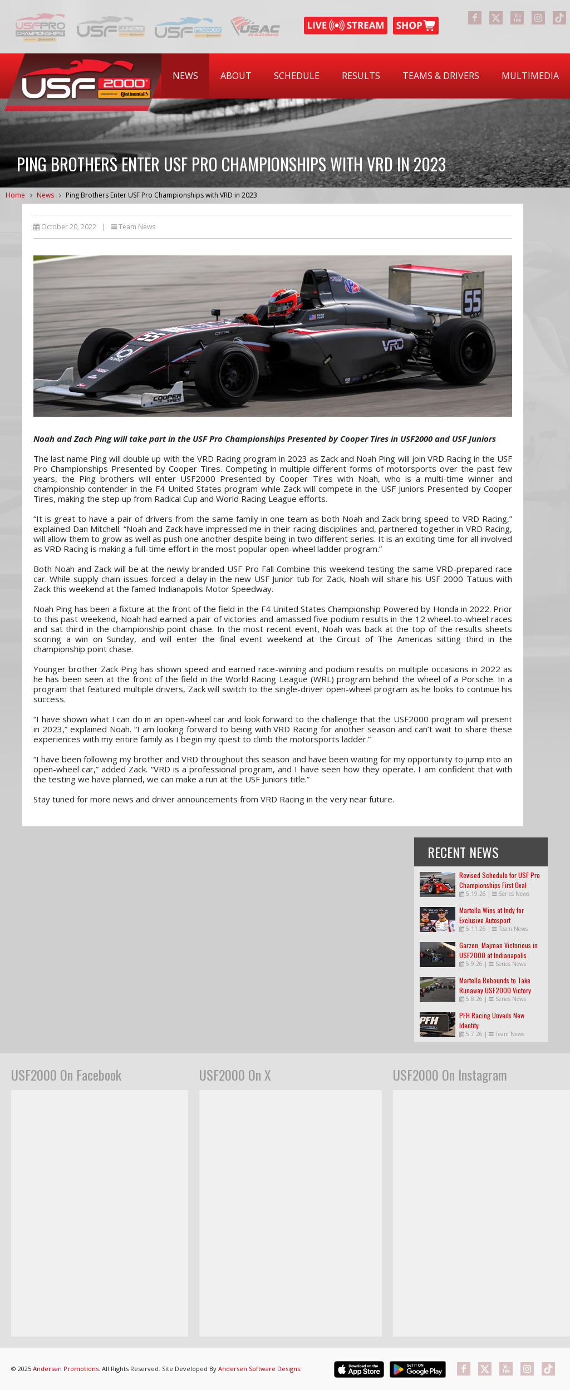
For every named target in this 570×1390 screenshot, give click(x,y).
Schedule (297, 76)
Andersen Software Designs (259, 1368)
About (236, 76)
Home (15, 195)
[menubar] (365, 75)
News (185, 76)
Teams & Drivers (440, 76)
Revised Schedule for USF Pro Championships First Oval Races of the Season (499, 885)
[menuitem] (185, 75)
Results (361, 76)
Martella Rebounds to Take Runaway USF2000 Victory (495, 985)
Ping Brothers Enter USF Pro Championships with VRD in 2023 (161, 195)
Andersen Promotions (66, 1368)
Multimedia (530, 76)
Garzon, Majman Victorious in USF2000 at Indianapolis (498, 950)
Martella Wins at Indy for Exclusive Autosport (491, 915)
